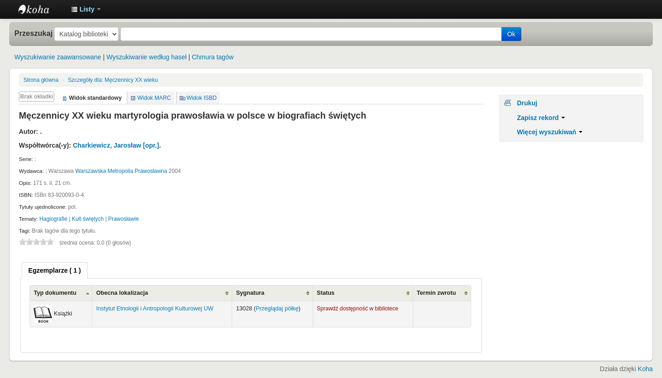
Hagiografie (54, 219)
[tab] (55, 270)
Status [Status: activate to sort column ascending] (326, 293)
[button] (86, 9)
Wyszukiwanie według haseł (147, 57)
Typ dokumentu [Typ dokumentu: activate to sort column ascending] (55, 293)
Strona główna (40, 80)
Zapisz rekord (541, 117)
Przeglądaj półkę (277, 308)
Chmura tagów (213, 57)
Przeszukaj (33, 33)
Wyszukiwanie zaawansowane (57, 57)
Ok (511, 34)
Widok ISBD (202, 98)
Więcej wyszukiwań (549, 132)
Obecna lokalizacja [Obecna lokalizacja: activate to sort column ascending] (122, 293)
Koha (645, 368)
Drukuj (527, 103)
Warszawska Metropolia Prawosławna (121, 171)
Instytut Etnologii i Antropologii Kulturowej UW (41, 9)
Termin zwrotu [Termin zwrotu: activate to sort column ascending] (436, 293)
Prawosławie (123, 219)
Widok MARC (154, 98)
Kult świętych (87, 219)
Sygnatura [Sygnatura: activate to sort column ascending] (250, 293)
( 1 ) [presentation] (55, 270)
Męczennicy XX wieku (113, 80)
